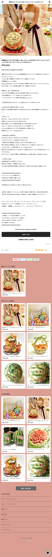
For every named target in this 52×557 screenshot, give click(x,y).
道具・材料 (4, 514)
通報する (48, 243)
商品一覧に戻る (26, 488)
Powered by (26, 540)
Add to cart (26, 234)
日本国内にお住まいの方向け (26, 239)
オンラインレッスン (6, 524)
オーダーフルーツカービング (9, 499)
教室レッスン (4, 519)
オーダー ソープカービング (8, 504)
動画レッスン (4, 509)
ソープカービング (6, 529)
